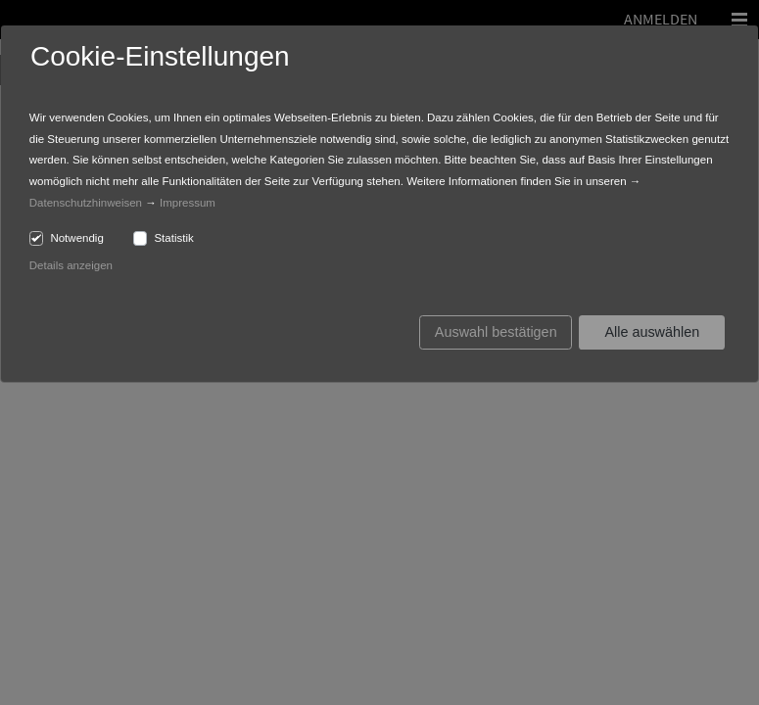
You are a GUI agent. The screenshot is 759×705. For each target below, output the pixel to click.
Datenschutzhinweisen (85, 203)
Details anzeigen (71, 265)
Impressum (187, 203)
